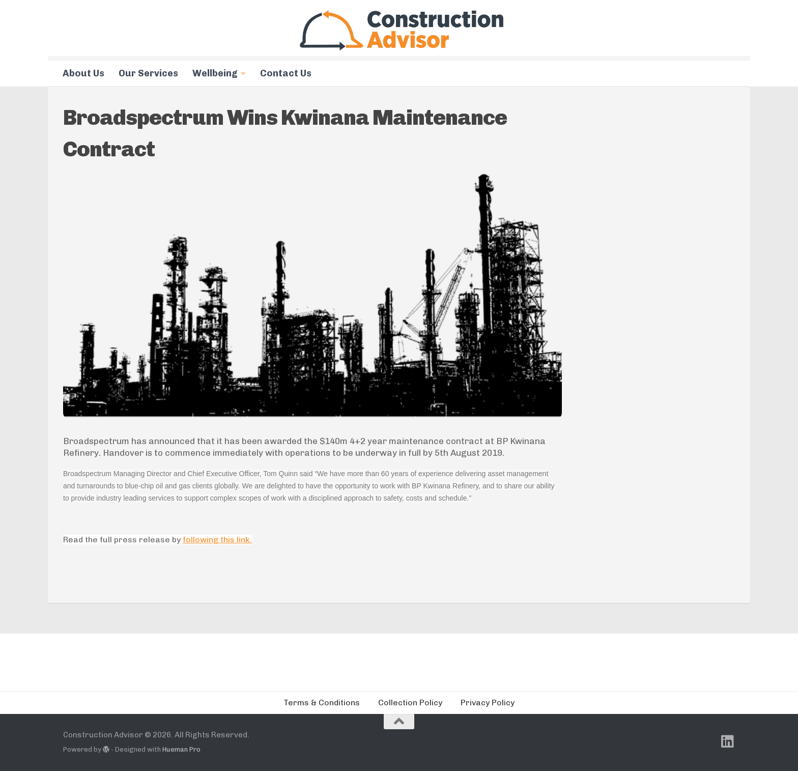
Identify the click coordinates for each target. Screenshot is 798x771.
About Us (83, 73)
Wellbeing (215, 73)
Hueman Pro (181, 749)
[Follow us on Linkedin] (728, 741)
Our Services (148, 73)
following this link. (217, 539)
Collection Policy (410, 702)
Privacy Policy (488, 702)
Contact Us (285, 73)
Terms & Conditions (321, 702)
